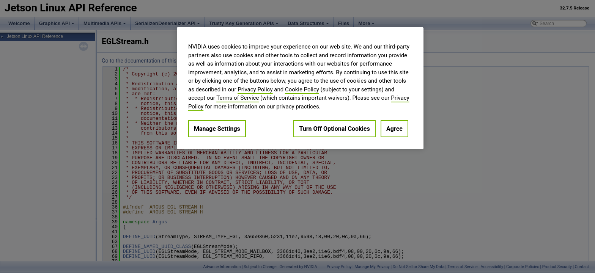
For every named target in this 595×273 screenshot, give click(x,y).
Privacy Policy (255, 89)
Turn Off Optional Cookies (334, 128)
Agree (394, 128)
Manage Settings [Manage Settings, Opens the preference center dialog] (217, 128)
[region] (300, 88)
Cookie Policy (302, 89)
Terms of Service (237, 97)
